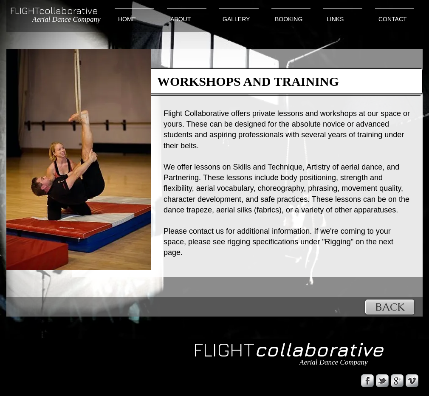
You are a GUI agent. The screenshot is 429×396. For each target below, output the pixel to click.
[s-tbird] (382, 380)
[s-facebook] (367, 380)
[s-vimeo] (412, 380)
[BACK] (389, 307)
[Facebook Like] (61, 378)
